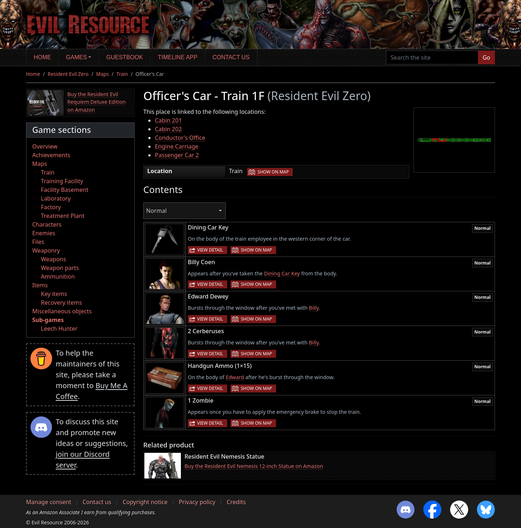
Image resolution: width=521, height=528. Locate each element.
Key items (54, 294)
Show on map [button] (273, 172)
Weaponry (46, 250)
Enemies (43, 233)
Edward (235, 377)
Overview (45, 146)
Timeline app (178, 57)
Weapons (53, 259)
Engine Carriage (176, 146)
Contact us (231, 57)
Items (40, 285)
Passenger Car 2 (177, 155)
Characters (47, 224)
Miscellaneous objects (62, 311)
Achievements (51, 155)
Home (42, 57)
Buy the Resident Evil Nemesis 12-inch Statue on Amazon (254, 466)
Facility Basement (64, 190)
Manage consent (48, 502)
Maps (102, 73)
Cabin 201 (168, 120)
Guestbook (124, 57)
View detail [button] (210, 250)
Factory (51, 207)
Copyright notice (145, 502)
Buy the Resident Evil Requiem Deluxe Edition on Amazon (96, 102)
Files (38, 242)
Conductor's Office (180, 138)
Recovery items (61, 302)
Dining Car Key (282, 273)
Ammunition (58, 276)
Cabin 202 (168, 129)
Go (486, 57)
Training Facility (62, 181)
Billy (314, 307)
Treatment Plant (62, 216)
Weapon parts (60, 268)
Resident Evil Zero (68, 73)
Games (76, 57)
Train (122, 73)
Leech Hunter (59, 328)
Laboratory (56, 198)
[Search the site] (432, 57)
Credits (236, 502)
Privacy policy (197, 502)
